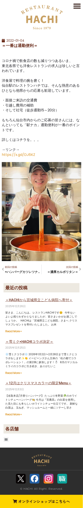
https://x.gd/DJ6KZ (18, 154)
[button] (77, 6)
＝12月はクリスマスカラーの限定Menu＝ (38, 383)
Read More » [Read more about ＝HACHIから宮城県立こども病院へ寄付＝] (13, 331)
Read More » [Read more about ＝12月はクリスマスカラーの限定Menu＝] (13, 414)
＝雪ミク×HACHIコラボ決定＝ (29, 342)
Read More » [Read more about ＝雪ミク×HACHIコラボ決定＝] (13, 373)
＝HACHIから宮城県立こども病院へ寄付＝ (39, 300)
